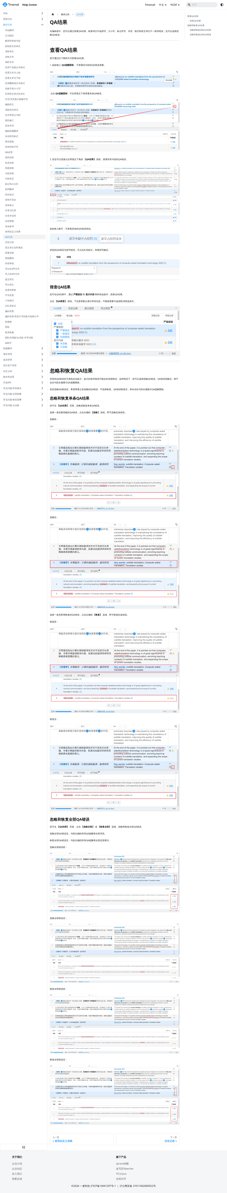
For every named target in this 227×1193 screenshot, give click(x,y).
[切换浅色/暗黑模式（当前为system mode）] (221, 4)
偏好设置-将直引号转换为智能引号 (22, 316)
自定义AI (7, 371)
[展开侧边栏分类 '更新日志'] (42, 19)
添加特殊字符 (11, 146)
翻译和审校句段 (12, 40)
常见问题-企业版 (11, 405)
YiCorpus (121, 1173)
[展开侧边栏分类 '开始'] (42, 13)
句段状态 (9, 178)
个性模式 (9, 300)
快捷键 (8, 321)
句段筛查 (9, 173)
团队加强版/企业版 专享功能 (19, 337)
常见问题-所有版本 (12, 388)
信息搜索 (9, 220)
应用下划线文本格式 (15, 67)
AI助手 (8, 342)
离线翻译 (9, 258)
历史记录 (9, 242)
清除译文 (9, 51)
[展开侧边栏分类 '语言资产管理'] (42, 365)
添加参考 (9, 226)
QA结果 (9, 236)
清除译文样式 (11, 109)
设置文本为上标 (12, 72)
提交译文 (9, 279)
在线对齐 (121, 1179)
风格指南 (9, 167)
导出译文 (9, 284)
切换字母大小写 (12, 88)
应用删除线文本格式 (15, 83)
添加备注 (9, 205)
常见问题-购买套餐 (12, 399)
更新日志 (7, 18)
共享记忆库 (10, 210)
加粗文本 (9, 56)
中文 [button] (161, 4)
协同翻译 (9, 189)
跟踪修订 (9, 120)
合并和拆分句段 (12, 114)
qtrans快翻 (122, 1163)
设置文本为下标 (12, 77)
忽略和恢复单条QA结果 (200, 29)
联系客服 (9, 332)
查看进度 (9, 252)
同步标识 (9, 194)
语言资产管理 (9, 365)
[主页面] (53, 14)
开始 (5, 13)
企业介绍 (17, 1163)
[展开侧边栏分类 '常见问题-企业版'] (42, 405)
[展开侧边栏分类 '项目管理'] (42, 354)
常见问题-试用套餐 (12, 393)
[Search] (202, 4)
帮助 (7, 326)
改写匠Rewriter (125, 1168)
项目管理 (7, 353)
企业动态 (17, 1168)
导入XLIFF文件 (12, 273)
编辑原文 (9, 104)
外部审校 (9, 263)
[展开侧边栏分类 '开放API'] (42, 382)
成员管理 (7, 359)
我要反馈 (17, 1179)
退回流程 (9, 157)
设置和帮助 (10, 289)
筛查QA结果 (195, 20)
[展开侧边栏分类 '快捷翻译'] (42, 348)
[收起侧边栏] (23, 1147)
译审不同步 (10, 199)
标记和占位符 (11, 183)
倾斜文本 (9, 61)
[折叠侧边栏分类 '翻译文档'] (42, 24)
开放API (7, 382)
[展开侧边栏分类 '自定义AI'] (42, 371)
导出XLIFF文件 (12, 268)
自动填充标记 (11, 136)
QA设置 (9, 152)
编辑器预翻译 (11, 130)
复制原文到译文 (12, 46)
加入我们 (17, 1173)
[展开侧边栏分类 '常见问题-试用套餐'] (42, 393)
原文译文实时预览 (14, 247)
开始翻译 (9, 30)
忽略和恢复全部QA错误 (200, 34)
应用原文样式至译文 (15, 93)
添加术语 (9, 125)
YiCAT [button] (173, 4)
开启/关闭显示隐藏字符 (16, 99)
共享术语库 (10, 215)
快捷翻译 (7, 348)
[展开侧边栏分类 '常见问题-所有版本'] (42, 388)
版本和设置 (8, 376)
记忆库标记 (10, 305)
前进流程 (9, 162)
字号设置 (9, 295)
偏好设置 (9, 311)
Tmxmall (150, 4)
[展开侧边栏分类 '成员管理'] (42, 359)
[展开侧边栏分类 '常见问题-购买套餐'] (42, 399)
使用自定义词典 (12, 231)
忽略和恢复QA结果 (195, 25)
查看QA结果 (192, 16)
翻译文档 (7, 24)
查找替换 (9, 141)
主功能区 (9, 35)
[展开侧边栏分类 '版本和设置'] (42, 376)
